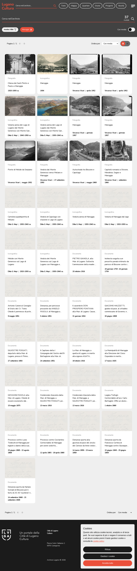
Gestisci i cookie (108, 556)
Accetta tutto (107, 563)
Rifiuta (107, 549)
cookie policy (98, 541)
